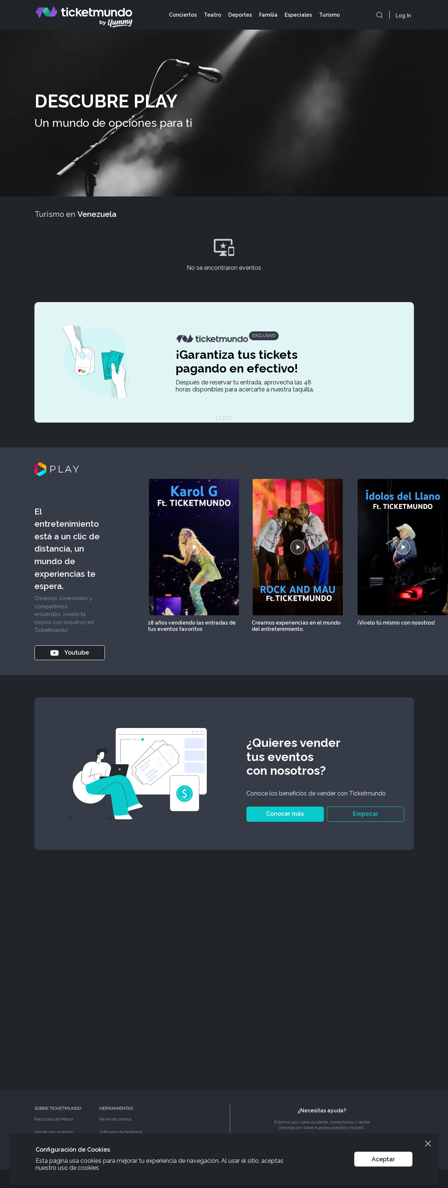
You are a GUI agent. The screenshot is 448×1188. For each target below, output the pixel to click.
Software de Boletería (120, 1132)
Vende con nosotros (53, 1132)
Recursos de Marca (53, 1119)
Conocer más (285, 813)
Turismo (329, 15)
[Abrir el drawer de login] (405, 16)
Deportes (240, 15)
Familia (268, 15)
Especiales (298, 15)
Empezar (365, 813)
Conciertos (183, 15)
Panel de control (115, 1119)
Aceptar (383, 1159)
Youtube (69, 652)
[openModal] (379, 15)
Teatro (212, 15)
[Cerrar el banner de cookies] (428, 1143)
